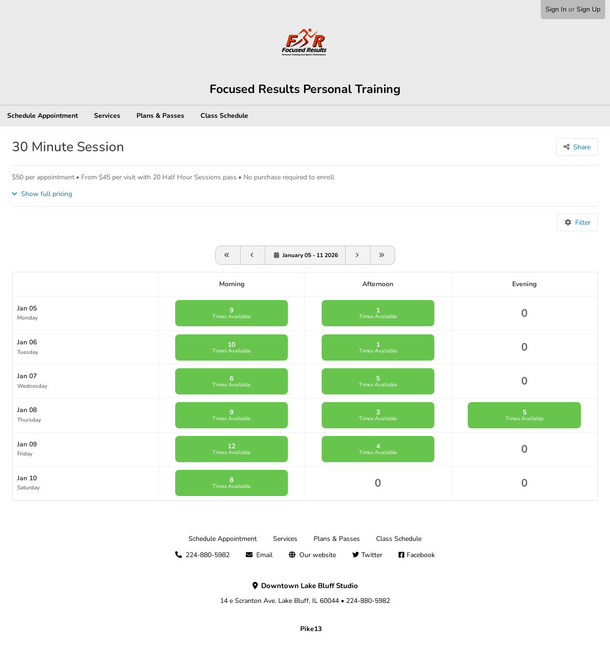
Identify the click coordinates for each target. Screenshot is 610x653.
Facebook (421, 555)
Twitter (371, 555)
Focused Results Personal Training (305, 89)
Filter (582, 222)
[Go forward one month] (382, 255)
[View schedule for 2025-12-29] (253, 255)
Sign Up (588, 9)
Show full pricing (46, 193)
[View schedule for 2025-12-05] (228, 255)
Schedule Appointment (42, 115)
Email (264, 555)
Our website (317, 555)
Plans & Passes (160, 115)
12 (231, 449)
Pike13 (311, 628)
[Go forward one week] (358, 255)
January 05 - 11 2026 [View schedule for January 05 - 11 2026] (310, 255)
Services (107, 115)
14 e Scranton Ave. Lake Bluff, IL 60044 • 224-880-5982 (305, 593)
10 (231, 347)
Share (581, 147)
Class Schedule (224, 115)
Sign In (556, 9)
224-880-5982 (208, 555)
